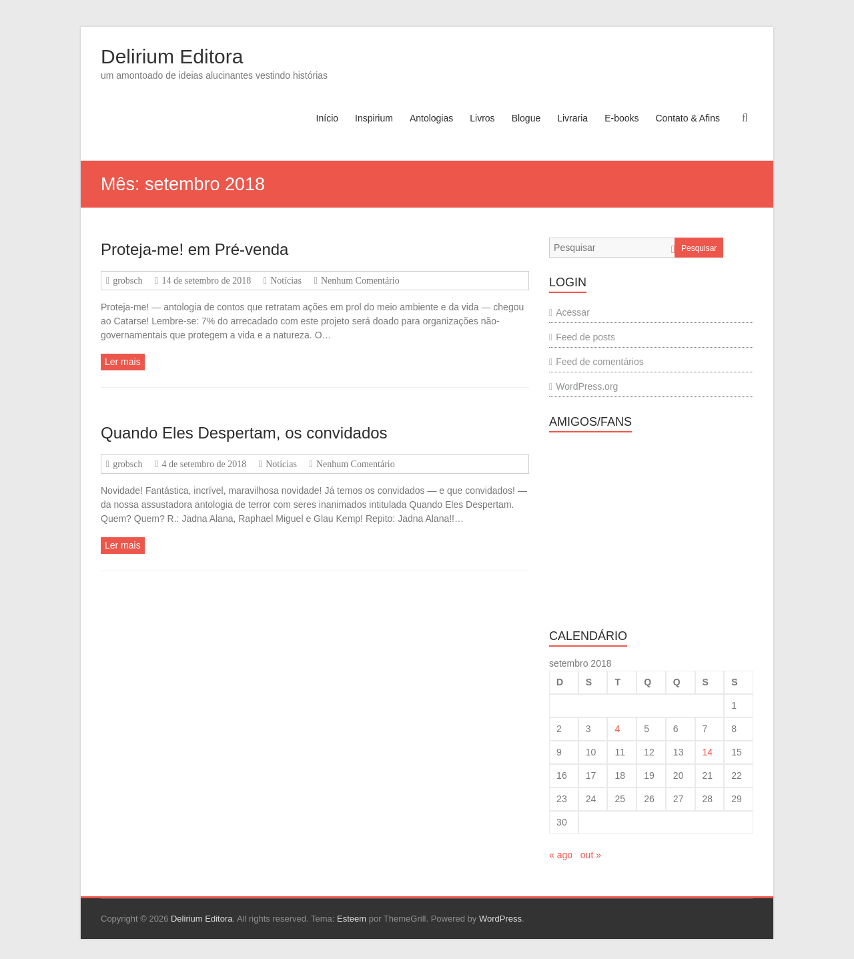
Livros (482, 118)
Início (327, 118)
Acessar (573, 312)
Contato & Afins (687, 118)
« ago (560, 855)
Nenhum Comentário (360, 281)
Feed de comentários (600, 361)
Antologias (431, 118)
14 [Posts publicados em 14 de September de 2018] (708, 752)
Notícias (286, 281)
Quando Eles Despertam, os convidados (244, 433)
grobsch (127, 281)
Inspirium (374, 118)
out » (590, 855)
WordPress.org (587, 386)
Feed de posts (585, 337)
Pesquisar (699, 248)
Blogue (526, 118)
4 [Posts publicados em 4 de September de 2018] (617, 728)
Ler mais (123, 361)
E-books (621, 118)
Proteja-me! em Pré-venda (194, 249)
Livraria (572, 118)
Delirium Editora (172, 56)
